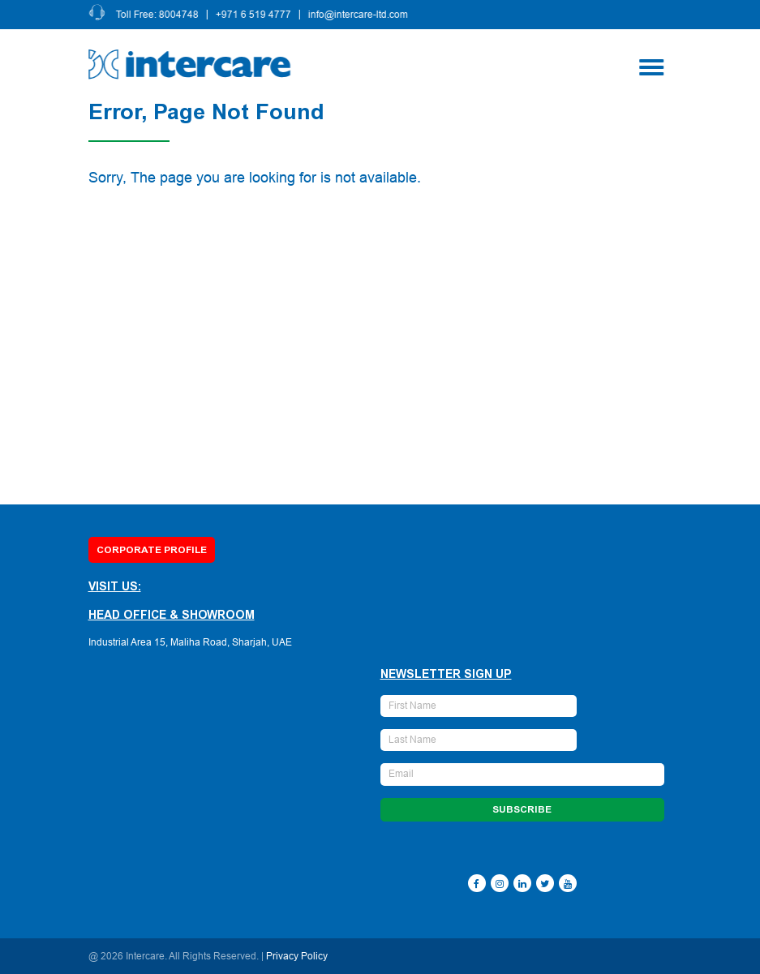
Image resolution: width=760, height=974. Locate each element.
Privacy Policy (297, 956)
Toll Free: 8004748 (158, 14)
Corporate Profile (152, 550)
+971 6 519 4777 (254, 14)
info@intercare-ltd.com (359, 14)
